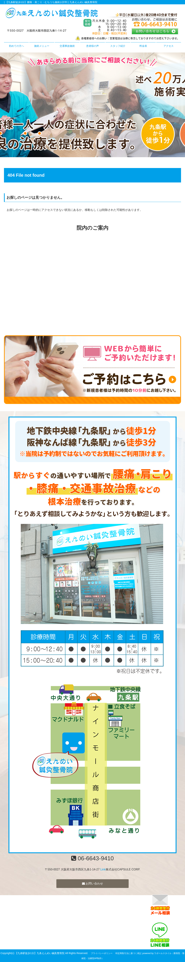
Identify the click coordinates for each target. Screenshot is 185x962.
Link (103, 869)
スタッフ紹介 (117, 45)
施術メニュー (41, 45)
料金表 (143, 45)
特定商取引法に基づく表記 (128, 953)
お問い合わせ (92, 883)
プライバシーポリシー (102, 953)
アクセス (169, 45)
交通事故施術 (67, 45)
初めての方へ (16, 45)
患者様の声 (92, 45)
